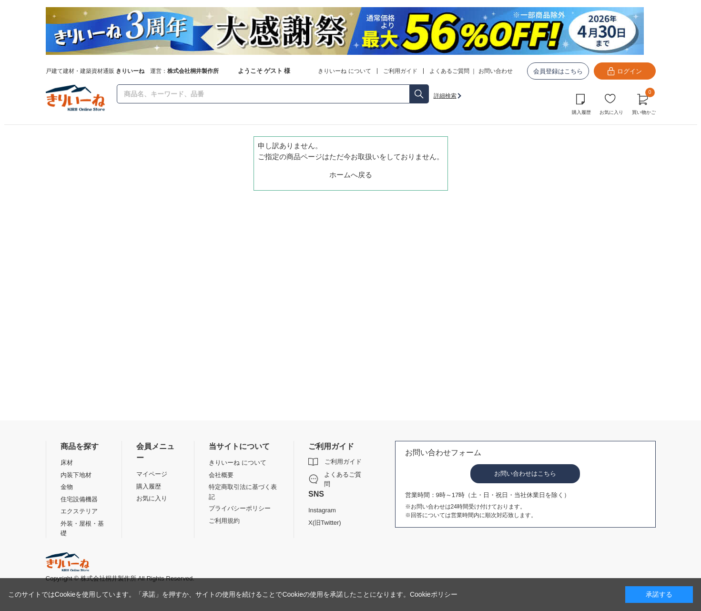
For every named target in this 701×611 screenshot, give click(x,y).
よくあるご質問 (449, 71)
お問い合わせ (495, 71)
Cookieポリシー (433, 594)
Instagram (322, 510)
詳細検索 (445, 95)
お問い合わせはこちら (525, 473)
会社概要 (221, 475)
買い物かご (644, 103)
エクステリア (79, 511)
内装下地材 (76, 475)
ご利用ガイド (343, 461)
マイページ (151, 474)
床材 (67, 462)
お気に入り (611, 112)
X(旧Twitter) (324, 522)
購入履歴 (581, 112)
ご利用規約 (224, 520)
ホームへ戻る (350, 175)
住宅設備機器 (79, 499)
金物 (67, 486)
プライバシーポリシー (240, 508)
